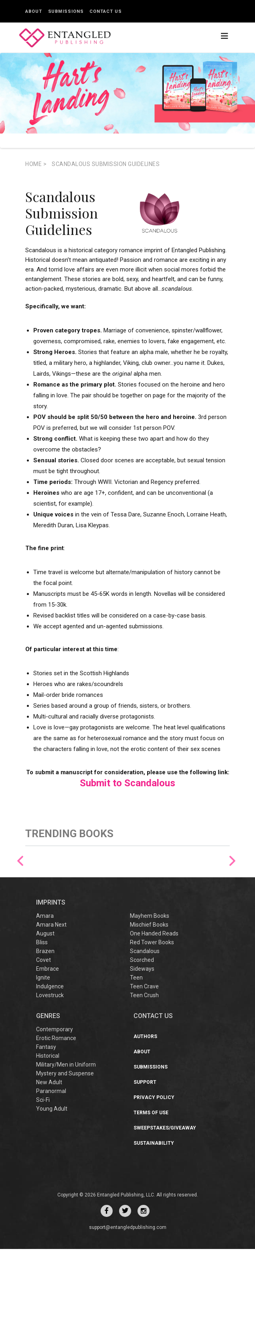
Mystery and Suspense (65, 1166)
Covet (43, 1053)
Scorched (142, 1053)
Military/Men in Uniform (66, 1157)
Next (232, 908)
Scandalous (145, 1044)
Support (145, 1175)
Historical (47, 1149)
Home (36, 164)
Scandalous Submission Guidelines (106, 164)
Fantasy (46, 1140)
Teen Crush (144, 1088)
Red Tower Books (152, 1035)
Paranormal (51, 1184)
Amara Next (51, 1017)
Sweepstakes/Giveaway (165, 1221)
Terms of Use (151, 1205)
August (45, 1026)
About (33, 11)
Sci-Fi (43, 1193)
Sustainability (154, 1236)
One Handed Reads (154, 1026)
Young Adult (51, 1201)
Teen (136, 1070)
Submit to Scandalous (127, 783)
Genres (48, 1109)
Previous (20, 908)
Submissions (66, 11)
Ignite (43, 1070)
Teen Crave (144, 1079)
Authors (145, 1129)
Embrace (47, 1062)
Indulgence (50, 1079)
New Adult (49, 1175)
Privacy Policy (154, 1190)
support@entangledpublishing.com (127, 1320)
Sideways (142, 1062)
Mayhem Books (149, 1009)
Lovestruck (50, 1088)
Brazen (45, 1044)
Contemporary (54, 1122)
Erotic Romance (56, 1131)
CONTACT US (153, 1109)
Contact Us (105, 11)
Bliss (42, 1035)
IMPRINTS (50, 995)
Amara (45, 1009)
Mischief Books (149, 1017)
